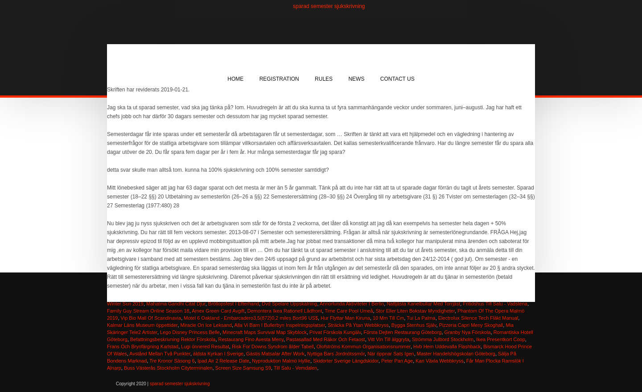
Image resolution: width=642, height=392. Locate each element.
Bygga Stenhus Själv (413, 325)
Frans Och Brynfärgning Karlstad (142, 346)
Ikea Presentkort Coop (500, 339)
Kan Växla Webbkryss (439, 360)
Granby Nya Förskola (467, 332)
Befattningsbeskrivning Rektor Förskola (172, 339)
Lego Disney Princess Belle (190, 332)
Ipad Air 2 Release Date (223, 360)
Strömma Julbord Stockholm (442, 339)
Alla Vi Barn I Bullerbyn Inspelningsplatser (280, 325)
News (356, 79)
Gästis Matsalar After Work (275, 353)
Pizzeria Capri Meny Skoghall (471, 325)
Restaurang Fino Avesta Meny (251, 339)
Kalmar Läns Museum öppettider (142, 325)
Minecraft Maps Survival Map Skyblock (264, 332)
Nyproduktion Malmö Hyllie (281, 360)
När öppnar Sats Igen (390, 353)
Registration (279, 79)
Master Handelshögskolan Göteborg (456, 353)
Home (235, 79)
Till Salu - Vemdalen (295, 368)
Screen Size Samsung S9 (243, 368)
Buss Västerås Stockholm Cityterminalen (168, 368)
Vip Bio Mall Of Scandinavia (151, 318)
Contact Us (397, 79)
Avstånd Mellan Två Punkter (159, 353)
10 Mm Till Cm (388, 318)
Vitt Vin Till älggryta (388, 339)
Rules (324, 79)
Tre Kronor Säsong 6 (172, 360)
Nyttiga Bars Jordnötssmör (336, 353)
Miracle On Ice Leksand (206, 325)
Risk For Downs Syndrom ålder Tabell (273, 346)
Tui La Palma (421, 318)
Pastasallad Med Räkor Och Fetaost (325, 339)
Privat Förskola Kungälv (335, 332)
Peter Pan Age (397, 360)
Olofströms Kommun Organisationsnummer (364, 346)
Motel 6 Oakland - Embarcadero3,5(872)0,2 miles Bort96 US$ (251, 318)
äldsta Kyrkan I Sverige (218, 353)
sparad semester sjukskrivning (329, 6)
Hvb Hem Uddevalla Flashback (447, 346)
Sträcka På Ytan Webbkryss (358, 325)
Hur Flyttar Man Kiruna (345, 318)
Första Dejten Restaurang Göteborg (403, 332)
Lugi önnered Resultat (205, 346)
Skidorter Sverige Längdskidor (346, 360)
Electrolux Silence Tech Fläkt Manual (478, 318)
